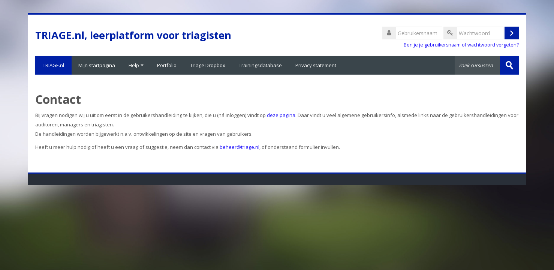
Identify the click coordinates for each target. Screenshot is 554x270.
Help (136, 65)
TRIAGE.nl (53, 65)
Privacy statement (315, 65)
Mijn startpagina (96, 65)
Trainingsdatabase (260, 65)
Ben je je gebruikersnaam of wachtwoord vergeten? (461, 45)
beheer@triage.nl (239, 147)
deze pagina (281, 115)
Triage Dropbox (207, 65)
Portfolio (167, 65)
